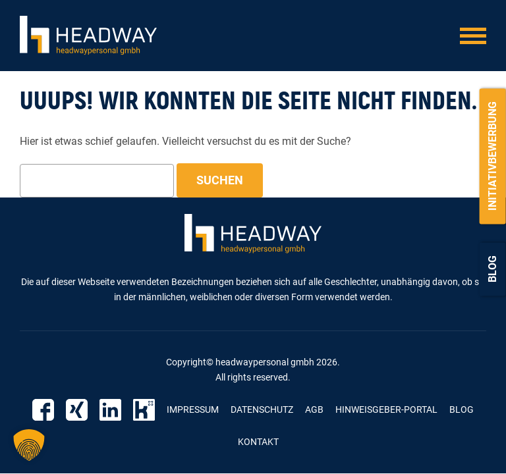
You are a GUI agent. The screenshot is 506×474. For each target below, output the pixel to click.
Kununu (144, 410)
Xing (77, 410)
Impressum (193, 409)
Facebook (43, 410)
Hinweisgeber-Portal (386, 409)
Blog (492, 268)
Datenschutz (262, 409)
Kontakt (258, 441)
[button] (29, 445)
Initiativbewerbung (492, 156)
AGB (314, 409)
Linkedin (110, 410)
